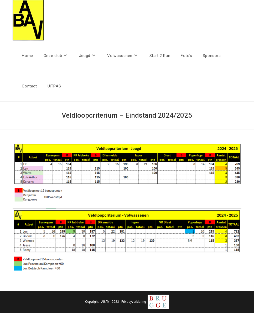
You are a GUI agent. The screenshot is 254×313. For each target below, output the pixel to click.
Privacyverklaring (133, 302)
